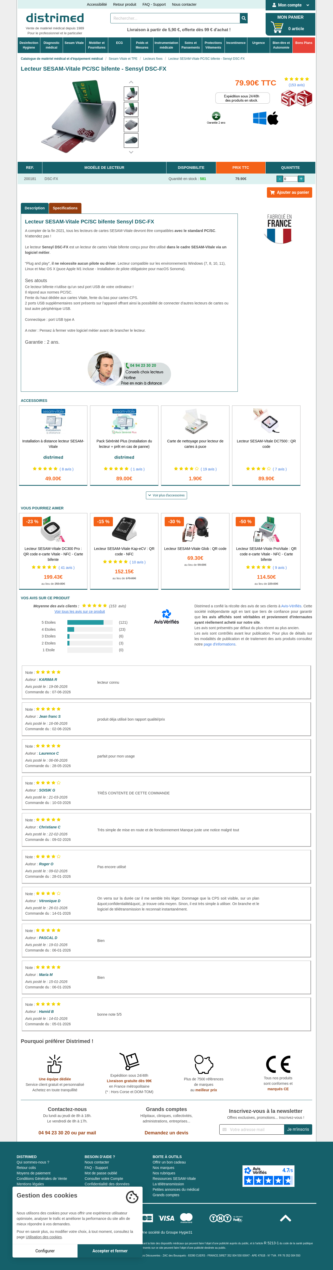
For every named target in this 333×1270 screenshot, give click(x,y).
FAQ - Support (154, 4)
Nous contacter (184, 4)
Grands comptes (166, 1195)
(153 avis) (297, 85)
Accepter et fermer (109, 1250)
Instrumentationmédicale (166, 45)
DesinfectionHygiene (29, 45)
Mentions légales (30, 1184)
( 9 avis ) (280, 568)
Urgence (258, 43)
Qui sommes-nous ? (33, 1162)
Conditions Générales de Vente (42, 1178)
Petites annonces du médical (176, 1189)
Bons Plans (303, 43)
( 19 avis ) (208, 469)
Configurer (45, 1250)
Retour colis (26, 1168)
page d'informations (219, 644)
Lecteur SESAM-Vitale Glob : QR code (195, 549)
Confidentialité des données (107, 1184)
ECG (119, 43)
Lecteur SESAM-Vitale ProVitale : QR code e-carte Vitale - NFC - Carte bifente (266, 554)
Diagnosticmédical (51, 45)
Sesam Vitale (74, 43)
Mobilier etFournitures (97, 45)
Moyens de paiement (33, 1173)
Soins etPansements (190, 45)
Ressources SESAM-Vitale (174, 1178)
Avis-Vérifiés (291, 606)
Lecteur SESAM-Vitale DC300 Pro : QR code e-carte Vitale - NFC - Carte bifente (53, 554)
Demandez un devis (166, 1132)
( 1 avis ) (138, 469)
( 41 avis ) (66, 568)
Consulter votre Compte (104, 1178)
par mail (87, 1132)
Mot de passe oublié (101, 1173)
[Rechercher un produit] (175, 18)
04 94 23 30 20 (54, 1132)
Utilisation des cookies (44, 1237)
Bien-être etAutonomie (281, 45)
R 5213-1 (271, 1243)
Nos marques (163, 1168)
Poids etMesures (142, 45)
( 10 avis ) (137, 562)
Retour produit (124, 4)
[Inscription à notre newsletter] (251, 1129)
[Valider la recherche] (244, 18)
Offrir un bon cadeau (169, 1162)
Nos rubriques (164, 1173)
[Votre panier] (277, 27)
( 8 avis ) (67, 469)
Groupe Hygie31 (179, 1232)
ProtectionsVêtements (213, 45)
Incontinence (236, 43)
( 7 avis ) (280, 469)
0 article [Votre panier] (296, 28)
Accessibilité (97, 4)
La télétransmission (168, 1184)
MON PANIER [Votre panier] (290, 17)
